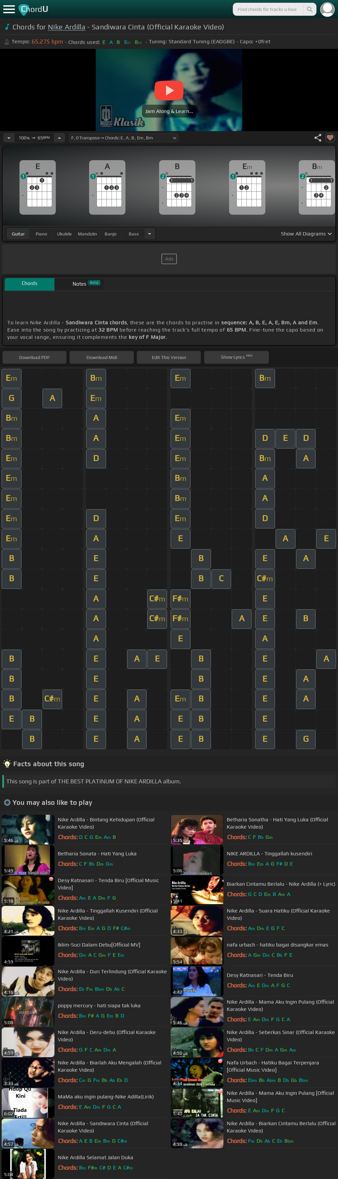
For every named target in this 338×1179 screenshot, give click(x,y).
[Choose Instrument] (149, 234)
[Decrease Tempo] (9, 137)
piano (41, 233)
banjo (111, 233)
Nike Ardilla (66, 27)
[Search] (309, 9)
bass (134, 233)
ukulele (64, 233)
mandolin (87, 233)
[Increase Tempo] (59, 137)
